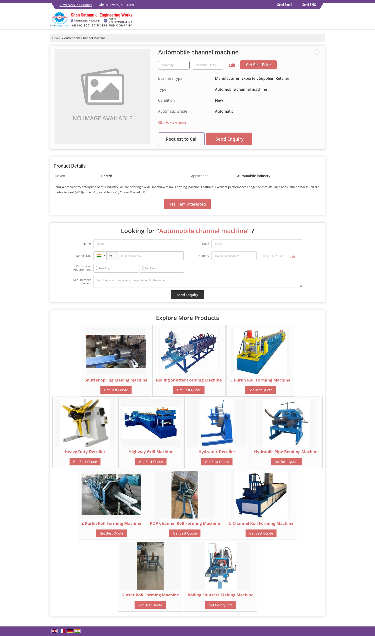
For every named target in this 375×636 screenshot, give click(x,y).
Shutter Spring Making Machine (116, 380)
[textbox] (207, 65)
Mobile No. (83, 256)
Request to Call (182, 139)
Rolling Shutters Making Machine (221, 595)
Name (87, 244)
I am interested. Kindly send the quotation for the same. (197, 281)
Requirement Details (82, 281)
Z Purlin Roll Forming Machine (111, 523)
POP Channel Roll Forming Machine (185, 523)
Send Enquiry (229, 139)
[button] (76, 5)
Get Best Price (258, 64)
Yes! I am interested (187, 204)
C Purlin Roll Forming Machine (260, 380)
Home (56, 38)
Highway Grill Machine (150, 451)
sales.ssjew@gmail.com (116, 4)
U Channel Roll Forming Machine (261, 523)
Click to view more (172, 122)
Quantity (203, 256)
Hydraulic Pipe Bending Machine (286, 451)
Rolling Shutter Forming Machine (189, 380)
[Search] (322, 20)
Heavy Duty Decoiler (85, 451)
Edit (232, 65)
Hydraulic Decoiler (217, 451)
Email (205, 244)
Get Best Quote (116, 390)
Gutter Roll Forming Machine (150, 595)
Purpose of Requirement (82, 268)
